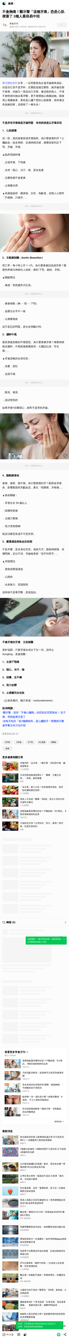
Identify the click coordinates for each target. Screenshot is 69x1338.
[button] (8, 1334)
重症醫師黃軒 (10, 82)
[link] (19, 1334)
